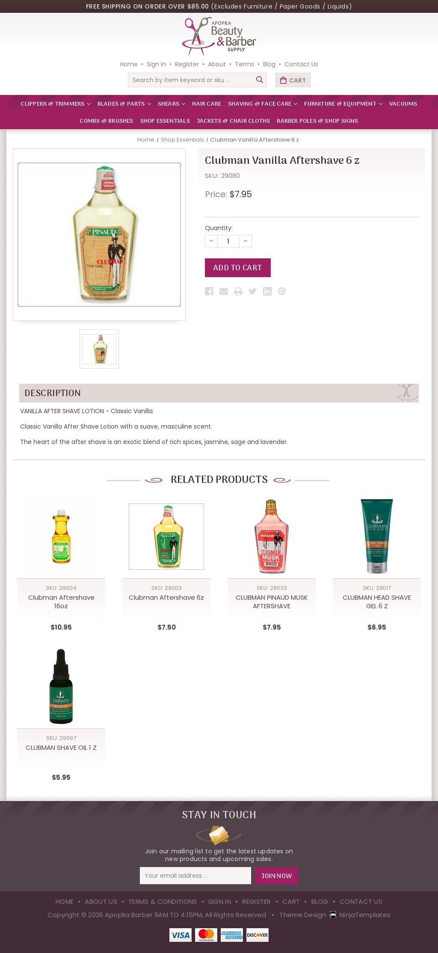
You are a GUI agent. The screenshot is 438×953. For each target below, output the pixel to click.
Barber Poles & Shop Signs (317, 121)
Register (187, 64)
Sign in (156, 64)
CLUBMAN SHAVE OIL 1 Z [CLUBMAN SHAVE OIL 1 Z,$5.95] (61, 747)
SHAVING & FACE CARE (262, 104)
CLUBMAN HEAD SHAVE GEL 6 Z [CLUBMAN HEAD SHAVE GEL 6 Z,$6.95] (377, 601)
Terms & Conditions (162, 901)
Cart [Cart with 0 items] (297, 80)
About (217, 64)
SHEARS (171, 104)
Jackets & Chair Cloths (233, 121)
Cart (291, 901)
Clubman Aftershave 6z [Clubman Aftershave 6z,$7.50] (166, 597)
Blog (269, 64)
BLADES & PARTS (124, 104)
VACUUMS (403, 104)
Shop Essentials (165, 121)
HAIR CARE (206, 104)
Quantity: (219, 228)
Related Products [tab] (219, 480)
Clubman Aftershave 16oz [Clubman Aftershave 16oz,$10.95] (61, 601)
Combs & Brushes (106, 121)
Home (129, 64)
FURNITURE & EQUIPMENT (343, 104)
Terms (244, 64)
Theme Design (302, 914)
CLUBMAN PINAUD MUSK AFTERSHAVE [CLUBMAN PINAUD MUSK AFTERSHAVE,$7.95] (272, 601)
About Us (101, 901)
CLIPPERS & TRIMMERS (55, 104)
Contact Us (301, 64)
